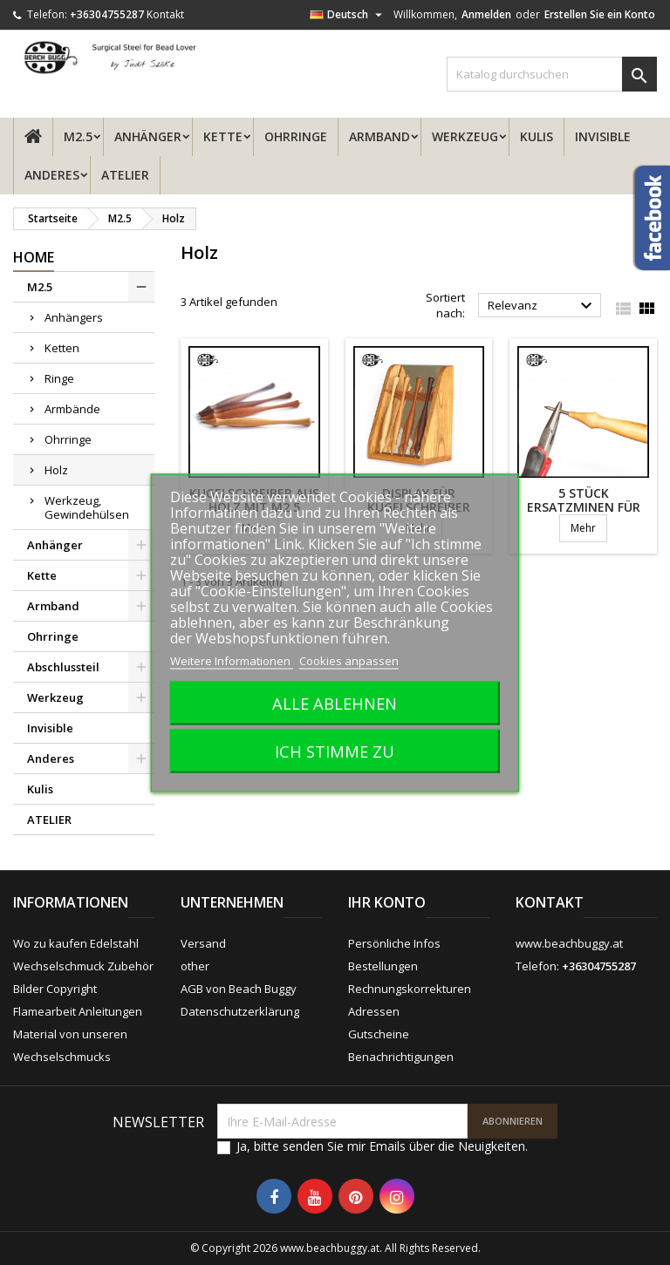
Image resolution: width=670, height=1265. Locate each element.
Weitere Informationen (231, 660)
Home (33, 257)
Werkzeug (465, 136)
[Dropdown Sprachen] (348, 15)
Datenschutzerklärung (240, 1011)
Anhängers (73, 317)
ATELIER (125, 175)
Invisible (603, 136)
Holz (56, 470)
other (195, 966)
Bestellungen (383, 966)
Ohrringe (295, 136)
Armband (379, 136)
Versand (203, 943)
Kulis (536, 136)
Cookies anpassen (349, 660)
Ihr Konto (387, 902)
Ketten (61, 348)
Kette (223, 136)
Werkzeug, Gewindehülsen (86, 507)
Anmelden (486, 14)
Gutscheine (378, 1034)
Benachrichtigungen (401, 1056)
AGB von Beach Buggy (239, 988)
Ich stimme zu (334, 750)
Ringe (59, 378)
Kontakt (165, 14)
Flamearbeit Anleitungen (77, 1011)
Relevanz (542, 306)
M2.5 (78, 136)
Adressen (374, 1011)
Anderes (51, 175)
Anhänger (147, 136)
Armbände (72, 409)
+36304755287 (107, 14)
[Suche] (552, 74)
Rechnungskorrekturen (409, 988)
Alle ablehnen (334, 702)
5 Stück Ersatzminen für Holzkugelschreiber (585, 507)
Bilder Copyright (55, 988)
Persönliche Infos (394, 943)
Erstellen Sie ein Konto (599, 14)
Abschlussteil (63, 667)
